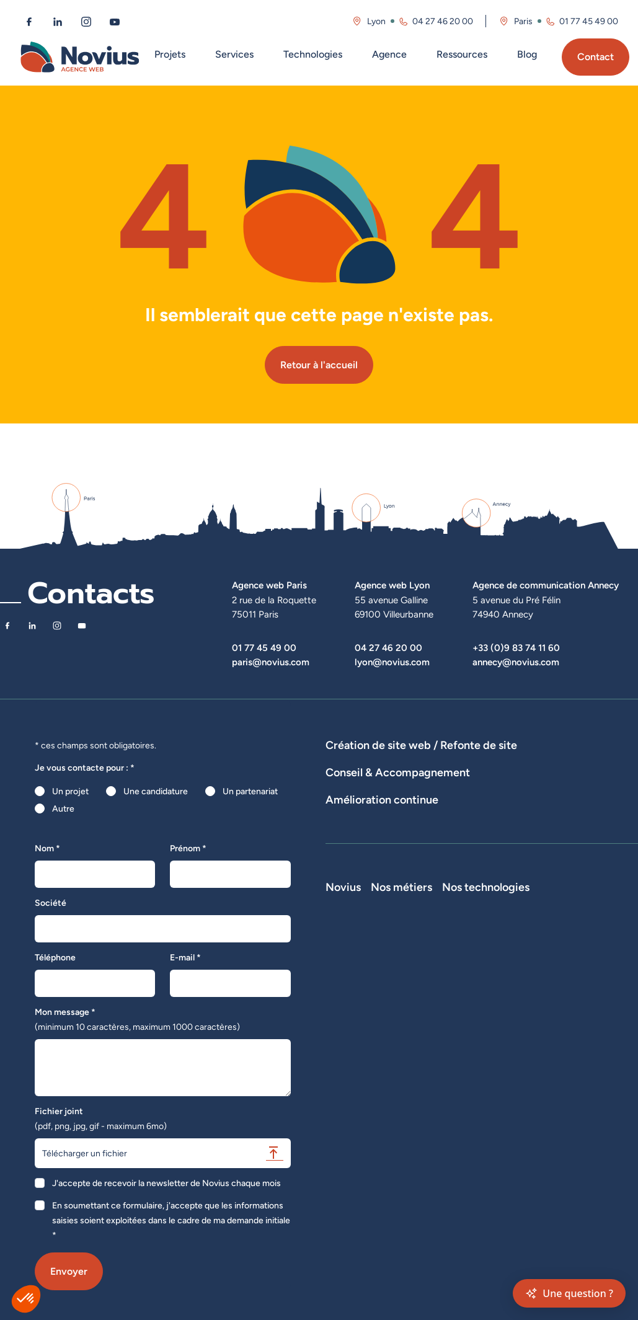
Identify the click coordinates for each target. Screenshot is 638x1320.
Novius (343, 991)
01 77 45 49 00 (264, 647)
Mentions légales (358, 1113)
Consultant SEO (499, 1150)
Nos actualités (353, 1061)
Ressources (461, 54)
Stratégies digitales (431, 825)
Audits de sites (354, 825)
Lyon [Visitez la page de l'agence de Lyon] (376, 21)
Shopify (574, 1078)
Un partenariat (250, 791)
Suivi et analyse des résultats (443, 887)
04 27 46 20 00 (388, 647)
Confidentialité (354, 1130)
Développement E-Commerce (502, 763)
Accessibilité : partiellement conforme (379, 1154)
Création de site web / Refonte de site (421, 744)
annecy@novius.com (515, 662)
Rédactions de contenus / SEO (538, 825)
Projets (169, 54)
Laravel (573, 1026)
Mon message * (137, 1019)
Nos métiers (498, 991)
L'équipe (342, 1026)
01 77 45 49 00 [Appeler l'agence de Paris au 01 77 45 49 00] (588, 21)
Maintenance (351, 887)
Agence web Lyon (392, 585)
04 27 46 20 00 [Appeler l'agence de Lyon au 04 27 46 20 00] (442, 21)
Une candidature (155, 791)
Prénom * (188, 848)
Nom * (47, 848)
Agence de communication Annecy (545, 585)
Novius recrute (355, 1078)
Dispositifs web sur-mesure (379, 763)
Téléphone (55, 957)
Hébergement (557, 780)
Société (50, 903)
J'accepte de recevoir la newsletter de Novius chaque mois (166, 1183)
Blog (527, 54)
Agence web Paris (269, 585)
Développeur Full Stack (501, 1015)
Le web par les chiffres (369, 1043)
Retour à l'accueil (319, 365)
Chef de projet (496, 1115)
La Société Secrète (363, 1096)
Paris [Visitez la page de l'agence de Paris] (523, 21)
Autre (63, 808)
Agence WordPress (482, 780)
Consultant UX (496, 1185)
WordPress (580, 1043)
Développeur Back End (503, 1074)
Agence (389, 54)
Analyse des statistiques (557, 887)
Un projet (70, 791)
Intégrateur (490, 1098)
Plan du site (348, 1177)
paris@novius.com (270, 662)
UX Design (346, 842)
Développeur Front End (504, 1045)
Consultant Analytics (508, 1167)
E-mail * (185, 957)
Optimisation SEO (360, 904)
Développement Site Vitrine (379, 780)
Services (234, 54)
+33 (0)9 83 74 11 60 (516, 647)
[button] (26, 1299)
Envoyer (68, 1271)
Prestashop (581, 1061)
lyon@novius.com (392, 662)
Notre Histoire (353, 1009)
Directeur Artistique (506, 1133)
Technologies (312, 54)
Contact (595, 57)
